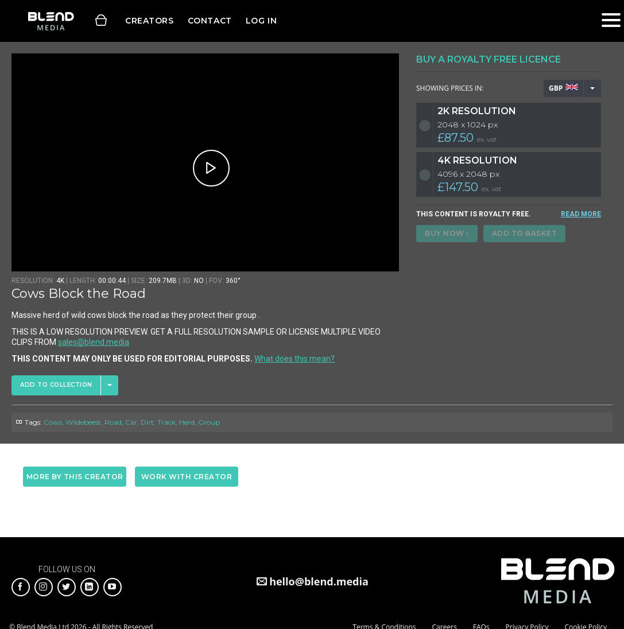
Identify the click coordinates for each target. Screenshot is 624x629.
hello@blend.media (319, 581)
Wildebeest (83, 422)
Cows (53, 422)
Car (131, 422)
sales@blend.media (93, 342)
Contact (210, 20)
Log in (261, 20)
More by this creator (74, 476)
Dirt (147, 422)
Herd (187, 422)
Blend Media (50, 21)
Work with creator (186, 476)
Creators (149, 20)
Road (113, 422)
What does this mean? (294, 358)
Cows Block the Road (78, 293)
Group (209, 422)
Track (166, 422)
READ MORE (581, 214)
